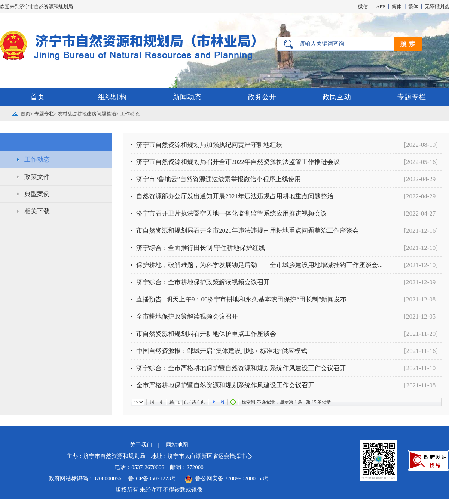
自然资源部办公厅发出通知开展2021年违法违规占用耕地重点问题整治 (234, 196)
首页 (37, 97)
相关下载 (37, 211)
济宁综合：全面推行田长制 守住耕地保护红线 (200, 247)
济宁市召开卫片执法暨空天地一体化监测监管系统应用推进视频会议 (231, 213)
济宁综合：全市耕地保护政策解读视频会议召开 (203, 282)
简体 (396, 6)
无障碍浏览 (437, 6)
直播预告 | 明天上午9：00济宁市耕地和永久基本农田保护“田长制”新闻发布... (243, 299)
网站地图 (177, 445)
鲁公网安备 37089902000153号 (227, 478)
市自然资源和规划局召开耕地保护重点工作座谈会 (206, 333)
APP (380, 6)
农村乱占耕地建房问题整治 (87, 114)
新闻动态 (187, 97)
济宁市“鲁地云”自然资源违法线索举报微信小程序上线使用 (218, 179)
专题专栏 (411, 97)
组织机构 (112, 97)
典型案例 (37, 194)
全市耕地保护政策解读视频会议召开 (187, 316)
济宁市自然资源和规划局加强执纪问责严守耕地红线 (209, 144)
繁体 (413, 6)
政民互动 (337, 97)
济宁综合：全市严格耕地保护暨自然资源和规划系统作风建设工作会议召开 (241, 368)
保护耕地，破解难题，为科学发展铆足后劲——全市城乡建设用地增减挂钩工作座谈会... (259, 265)
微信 (363, 6)
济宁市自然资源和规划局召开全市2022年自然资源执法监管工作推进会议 (238, 161)
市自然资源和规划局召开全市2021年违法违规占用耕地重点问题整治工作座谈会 (247, 230)
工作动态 (130, 114)
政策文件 (37, 176)
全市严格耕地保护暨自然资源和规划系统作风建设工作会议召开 (225, 385)
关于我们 (141, 445)
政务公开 (262, 97)
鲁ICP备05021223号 (153, 478)
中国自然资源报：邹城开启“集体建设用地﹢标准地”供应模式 (221, 350)
